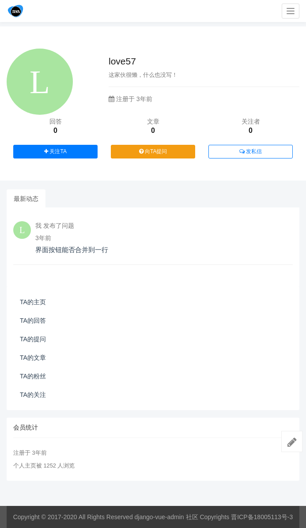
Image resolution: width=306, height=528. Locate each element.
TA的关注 (33, 394)
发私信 (250, 151)
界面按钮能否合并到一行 (71, 249)
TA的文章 (33, 357)
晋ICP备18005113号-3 (262, 516)
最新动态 (26, 198)
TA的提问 (33, 339)
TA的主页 (33, 301)
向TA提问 (153, 151)
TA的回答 (33, 320)
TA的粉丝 (33, 376)
